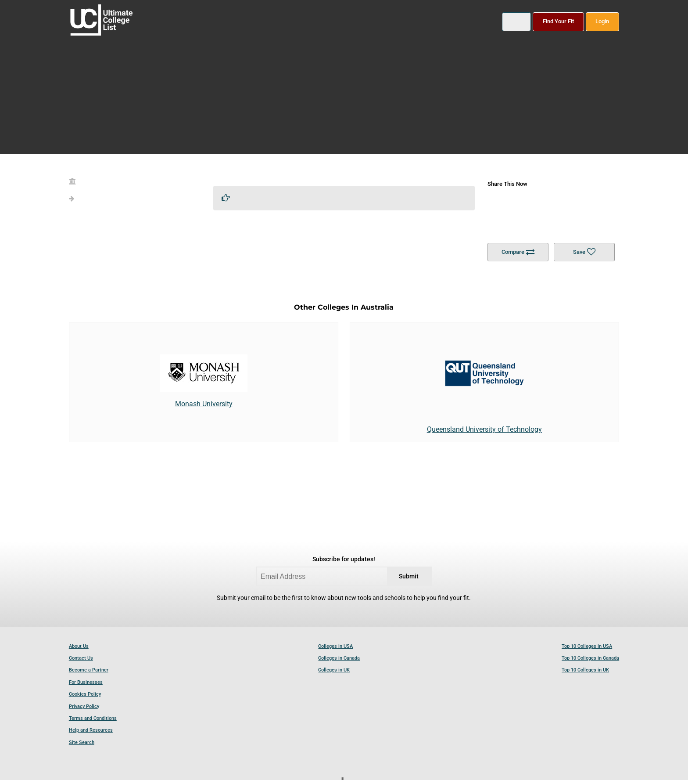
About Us (79, 646)
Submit (409, 576)
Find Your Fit (558, 21)
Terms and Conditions (93, 718)
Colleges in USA (335, 646)
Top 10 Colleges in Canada (590, 658)
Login (602, 21)
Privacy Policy (84, 706)
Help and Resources (91, 730)
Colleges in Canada (339, 658)
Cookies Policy (85, 694)
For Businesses (86, 682)
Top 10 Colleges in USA (587, 646)
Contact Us (81, 658)
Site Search (81, 742)
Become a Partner (88, 670)
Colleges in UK (334, 670)
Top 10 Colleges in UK (585, 670)
